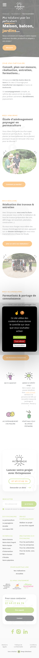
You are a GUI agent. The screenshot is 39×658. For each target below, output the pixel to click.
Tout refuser (19, 341)
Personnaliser (19, 345)
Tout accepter (19, 337)
